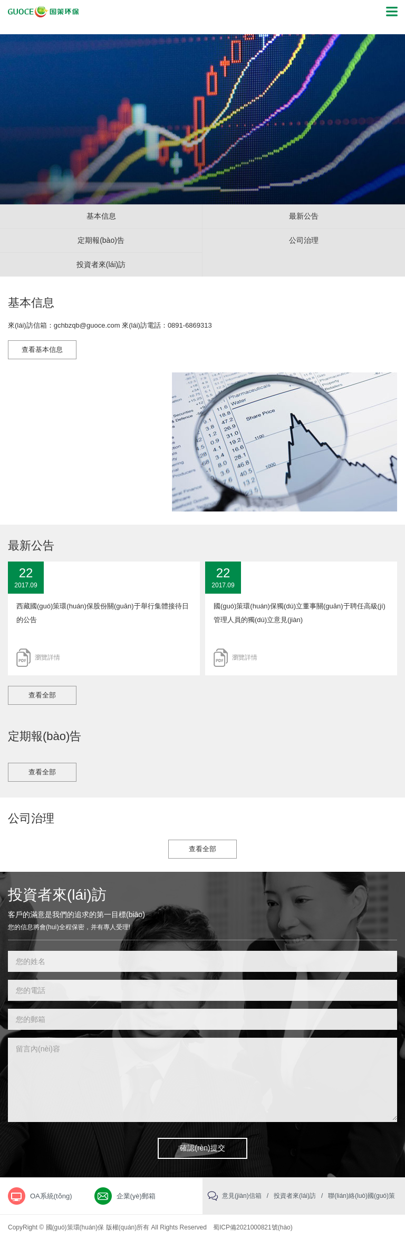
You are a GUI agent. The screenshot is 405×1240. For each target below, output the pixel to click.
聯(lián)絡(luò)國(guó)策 (361, 1195)
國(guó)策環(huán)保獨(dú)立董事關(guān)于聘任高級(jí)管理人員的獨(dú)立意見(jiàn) (299, 613)
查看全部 (42, 695)
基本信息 (101, 216)
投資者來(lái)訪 (101, 264)
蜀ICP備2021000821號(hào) (253, 1227)
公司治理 (304, 240)
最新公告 (304, 216)
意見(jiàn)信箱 (242, 1195)
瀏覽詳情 (47, 657)
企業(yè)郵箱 (136, 1196)
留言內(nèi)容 (202, 1079)
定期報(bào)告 (101, 240)
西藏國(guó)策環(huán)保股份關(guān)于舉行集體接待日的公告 (102, 613)
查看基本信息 (42, 349)
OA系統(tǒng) (51, 1196)
